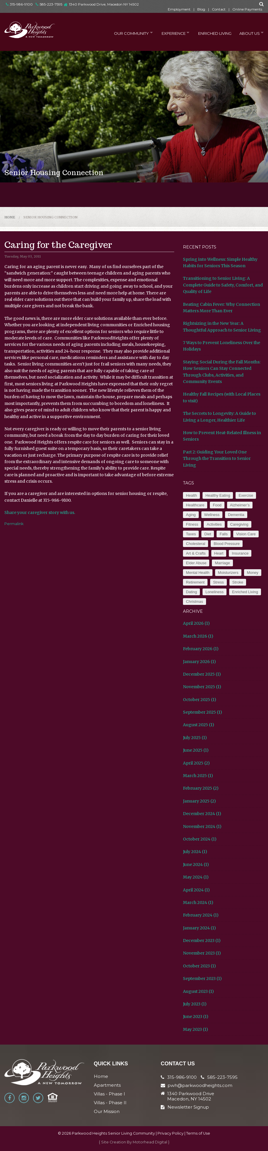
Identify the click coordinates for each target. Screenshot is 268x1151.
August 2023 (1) (198, 991)
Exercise (245, 495)
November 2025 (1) (202, 686)
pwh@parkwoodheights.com (199, 1085)
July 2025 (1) (195, 737)
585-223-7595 (49, 4)
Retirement (195, 582)
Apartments (107, 1085)
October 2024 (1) (200, 839)
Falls (223, 534)
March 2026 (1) (198, 636)
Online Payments (247, 9)
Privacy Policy (171, 1133)
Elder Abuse (196, 563)
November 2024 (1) (202, 826)
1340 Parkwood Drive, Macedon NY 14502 (104, 4)
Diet (207, 534)
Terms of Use (198, 1133)
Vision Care (246, 534)
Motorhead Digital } (151, 1142)
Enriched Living (212, 32)
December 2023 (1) (202, 940)
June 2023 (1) (195, 1016)
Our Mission (107, 1111)
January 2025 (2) (199, 801)
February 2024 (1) (201, 915)
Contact (219, 9)
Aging (191, 514)
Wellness (212, 514)
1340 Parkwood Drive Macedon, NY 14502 (190, 1096)
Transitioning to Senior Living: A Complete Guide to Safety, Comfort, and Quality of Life (223, 285)
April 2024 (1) (196, 890)
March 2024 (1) (198, 902)
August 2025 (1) (198, 724)
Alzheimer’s (240, 505)
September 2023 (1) (202, 978)
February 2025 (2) (201, 788)
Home (9, 217)
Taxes (191, 534)
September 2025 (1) (202, 712)
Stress (218, 582)
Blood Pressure (227, 543)
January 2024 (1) (199, 928)
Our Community (124, 32)
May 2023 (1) (195, 1029)
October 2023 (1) (199, 966)
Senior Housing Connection (50, 217)
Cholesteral (195, 543)
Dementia (236, 514)
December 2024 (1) (202, 813)
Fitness (192, 524)
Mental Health (197, 572)
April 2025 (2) (196, 763)
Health (191, 495)
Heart (219, 553)
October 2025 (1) (199, 699)
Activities (214, 524)
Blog (201, 9)
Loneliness (214, 592)
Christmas (194, 601)
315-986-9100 (19, 4)
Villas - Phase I (109, 1094)
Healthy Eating (217, 495)
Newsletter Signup (185, 1107)
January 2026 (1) (199, 661)
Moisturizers (228, 572)
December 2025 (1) (202, 674)
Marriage (222, 563)
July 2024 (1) (195, 851)
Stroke (237, 582)
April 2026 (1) (196, 623)
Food (217, 505)
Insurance (240, 553)
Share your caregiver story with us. (39, 512)
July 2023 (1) (195, 1004)
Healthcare (195, 505)
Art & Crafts (195, 553)
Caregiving (239, 524)
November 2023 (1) (202, 953)
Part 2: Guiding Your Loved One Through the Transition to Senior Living (217, 458)
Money (252, 572)
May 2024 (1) (196, 877)
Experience (169, 32)
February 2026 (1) (201, 648)
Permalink (14, 523)
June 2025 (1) (196, 750)
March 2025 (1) (198, 775)
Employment (179, 9)
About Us (247, 32)
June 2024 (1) (196, 864)
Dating (191, 592)
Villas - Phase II (110, 1102)
